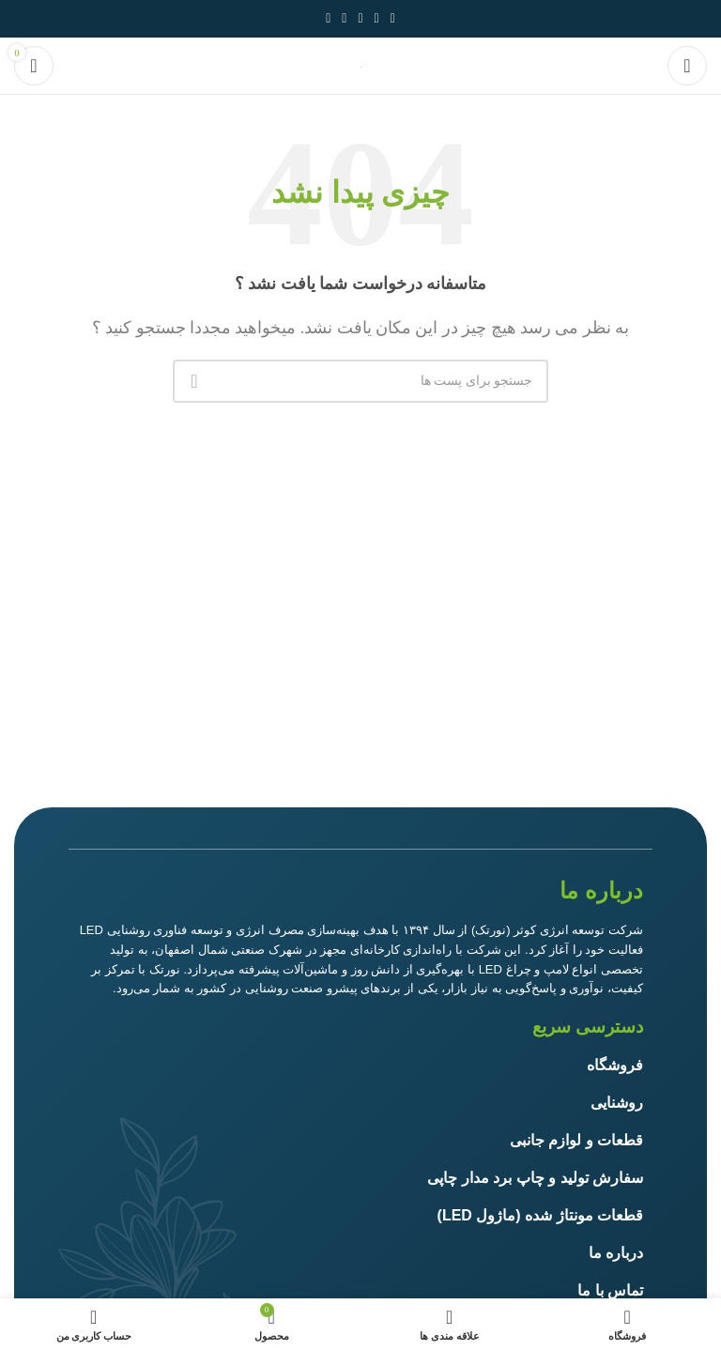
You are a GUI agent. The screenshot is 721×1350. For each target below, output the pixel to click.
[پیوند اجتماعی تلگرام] (328, 19)
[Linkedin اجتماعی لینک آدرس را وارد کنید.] (344, 19)
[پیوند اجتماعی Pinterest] (360, 19)
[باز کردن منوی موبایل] (687, 65)
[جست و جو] (360, 381)
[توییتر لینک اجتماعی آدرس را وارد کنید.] (377, 19)
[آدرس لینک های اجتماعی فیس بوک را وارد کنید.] (393, 19)
